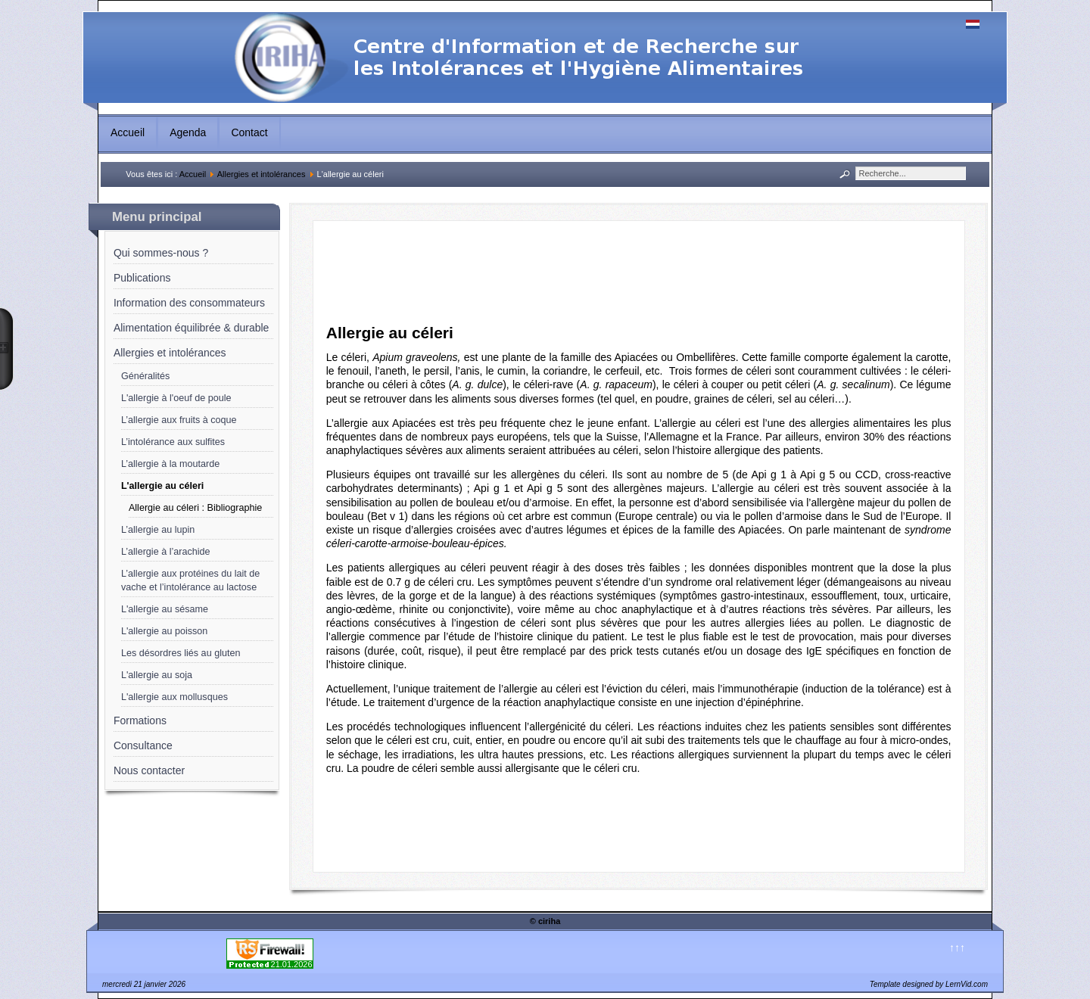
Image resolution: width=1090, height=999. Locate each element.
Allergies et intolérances (261, 174)
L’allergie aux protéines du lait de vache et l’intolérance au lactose (190, 580)
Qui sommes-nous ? (161, 253)
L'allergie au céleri (162, 486)
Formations (140, 720)
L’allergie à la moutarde (170, 464)
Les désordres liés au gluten (181, 653)
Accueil (128, 132)
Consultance (143, 745)
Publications (142, 278)
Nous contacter (149, 770)
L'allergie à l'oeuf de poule (176, 398)
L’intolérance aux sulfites (173, 442)
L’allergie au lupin (158, 529)
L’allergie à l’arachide (165, 551)
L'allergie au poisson (164, 631)
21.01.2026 (292, 964)
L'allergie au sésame (164, 609)
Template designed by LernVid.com (929, 984)
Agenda (188, 132)
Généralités (145, 376)
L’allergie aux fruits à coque (179, 420)
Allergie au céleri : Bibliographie (195, 508)
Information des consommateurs (189, 303)
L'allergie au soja (156, 675)
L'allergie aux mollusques (174, 697)
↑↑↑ (957, 947)
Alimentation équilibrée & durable (191, 328)
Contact (249, 132)
